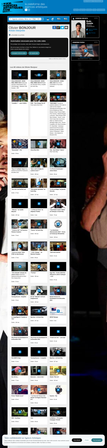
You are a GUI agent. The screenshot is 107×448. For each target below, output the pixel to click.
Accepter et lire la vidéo (19, 53)
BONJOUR (22, 28)
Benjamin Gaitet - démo (85, 59)
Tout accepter (97, 440)
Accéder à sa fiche (18, 35)
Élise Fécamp (92, 33)
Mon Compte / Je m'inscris (92, 1)
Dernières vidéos (79, 42)
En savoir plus (34, 53)
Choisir (87, 440)
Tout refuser (76, 440)
